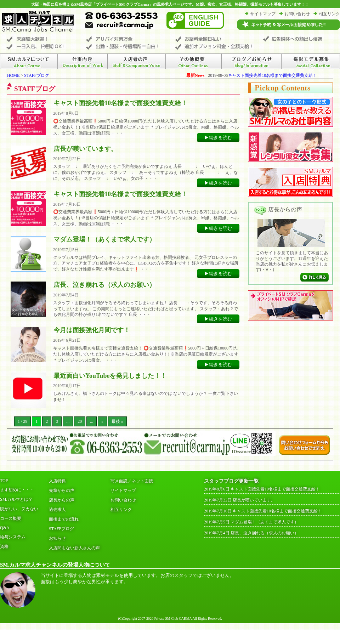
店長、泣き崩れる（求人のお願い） (104, 284)
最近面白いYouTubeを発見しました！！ (110, 375)
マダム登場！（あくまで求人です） (104, 239)
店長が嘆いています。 (85, 148)
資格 (4, 546)
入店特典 (57, 480)
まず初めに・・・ (17, 489)
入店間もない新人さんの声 (74, 547)
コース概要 (10, 518)
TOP (4, 480)
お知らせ (57, 538)
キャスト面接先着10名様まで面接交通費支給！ (272, 75)
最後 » (117, 421)
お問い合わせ (297, 13)
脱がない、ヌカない (19, 508)
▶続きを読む (218, 137)
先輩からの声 (61, 490)
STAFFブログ (36, 75)
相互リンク (329, 13)
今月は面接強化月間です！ (91, 330)
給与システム (13, 536)
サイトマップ (263, 13)
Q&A (5, 527)
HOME (13, 75)
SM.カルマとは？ (16, 499)
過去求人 (57, 509)
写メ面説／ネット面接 (131, 480)
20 (80, 421)
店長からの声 (61, 500)
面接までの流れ (64, 519)
